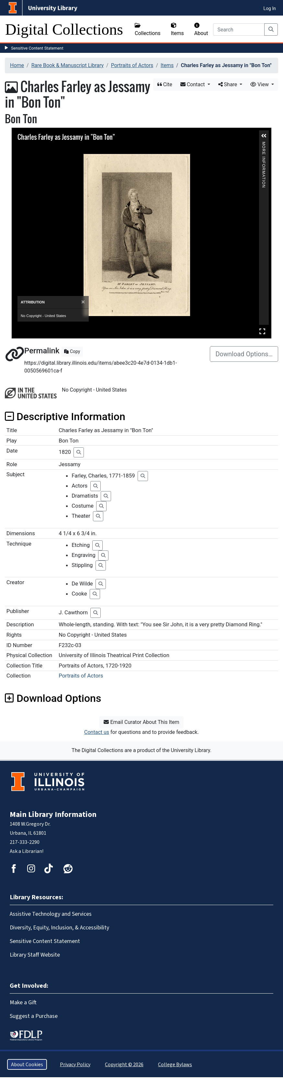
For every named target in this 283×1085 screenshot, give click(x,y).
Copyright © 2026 (124, 1064)
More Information (263, 144)
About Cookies (27, 1064)
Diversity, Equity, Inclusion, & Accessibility (59, 927)
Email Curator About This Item (141, 722)
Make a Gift (23, 1002)
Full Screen (262, 331)
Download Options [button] (53, 698)
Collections (148, 29)
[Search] (239, 29)
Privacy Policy (75, 1064)
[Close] (83, 302)
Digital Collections (64, 29)
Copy (72, 351)
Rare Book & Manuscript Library (67, 65)
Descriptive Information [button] (65, 416)
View (260, 84)
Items (177, 29)
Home (17, 65)
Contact (193, 84)
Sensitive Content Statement (37, 48)
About (201, 29)
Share (228, 84)
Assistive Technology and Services (51, 914)
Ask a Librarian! (26, 851)
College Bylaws (175, 1064)
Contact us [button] (96, 732)
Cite (164, 84)
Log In (270, 8)
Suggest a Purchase (34, 1016)
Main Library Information (53, 814)
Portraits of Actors (132, 65)
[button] (264, 136)
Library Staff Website (35, 955)
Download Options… (244, 354)
